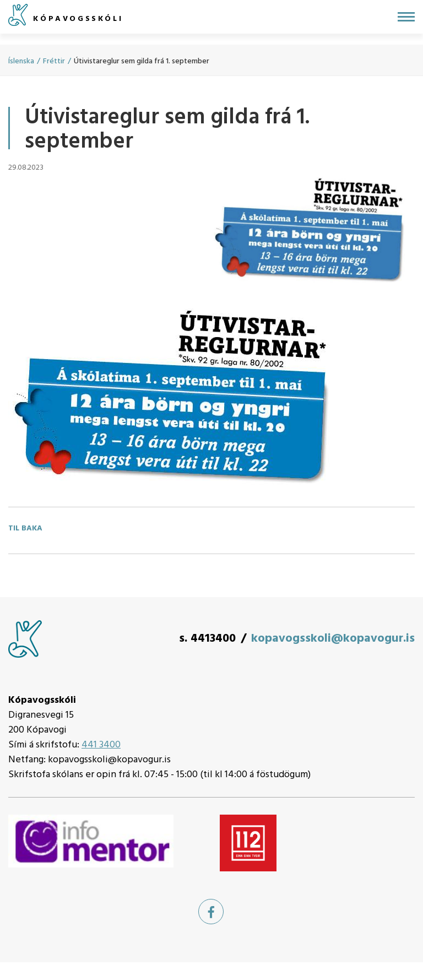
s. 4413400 (207, 638)
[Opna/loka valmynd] (406, 17)
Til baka (25, 529)
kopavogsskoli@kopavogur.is (333, 638)
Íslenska (21, 61)
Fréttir (54, 61)
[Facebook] (211, 911)
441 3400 (101, 745)
